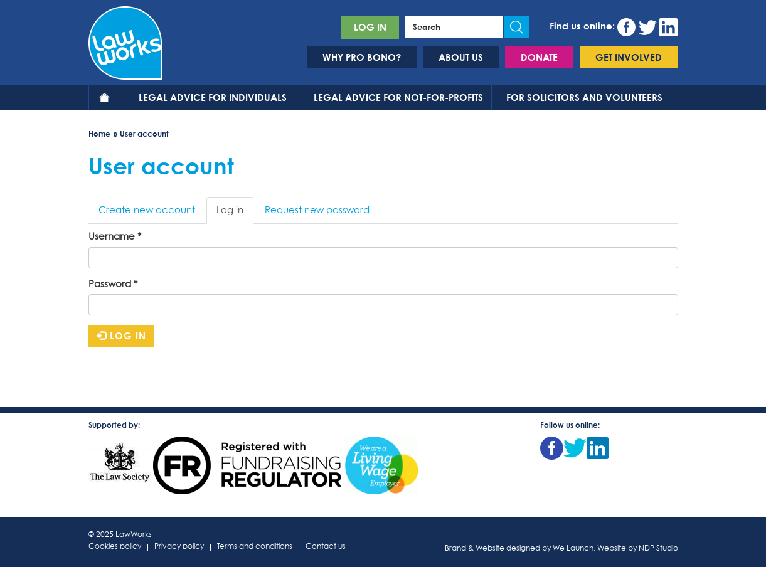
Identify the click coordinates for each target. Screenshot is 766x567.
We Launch (573, 549)
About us (461, 57)
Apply (516, 27)
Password (112, 284)
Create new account (146, 210)
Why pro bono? (361, 57)
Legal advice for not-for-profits (398, 97)
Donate (539, 57)
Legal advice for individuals (213, 97)
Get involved (628, 57)
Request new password (317, 210)
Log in (370, 27)
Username (114, 236)
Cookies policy (114, 547)
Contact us (326, 547)
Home (104, 97)
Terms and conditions (254, 547)
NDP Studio (658, 549)
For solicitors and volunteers (584, 97)
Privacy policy (179, 547)
